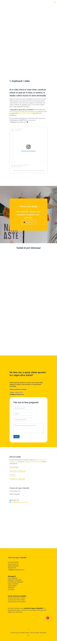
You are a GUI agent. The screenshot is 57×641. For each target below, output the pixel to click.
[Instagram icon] (27, 635)
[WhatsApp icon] (29, 635)
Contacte (11, 589)
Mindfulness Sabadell (15, 582)
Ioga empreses (13, 584)
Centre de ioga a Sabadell (17, 557)
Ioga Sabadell (12, 578)
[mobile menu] (55, 2)
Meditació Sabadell (14, 580)
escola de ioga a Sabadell (33, 608)
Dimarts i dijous (14, 467)
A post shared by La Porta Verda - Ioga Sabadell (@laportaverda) (28, 170)
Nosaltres (11, 587)
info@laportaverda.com (17, 394)
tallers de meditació (26, 113)
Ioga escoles (12, 586)
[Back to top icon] (28, 629)
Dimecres (12, 475)
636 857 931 (19, 392)
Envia (16, 436)
